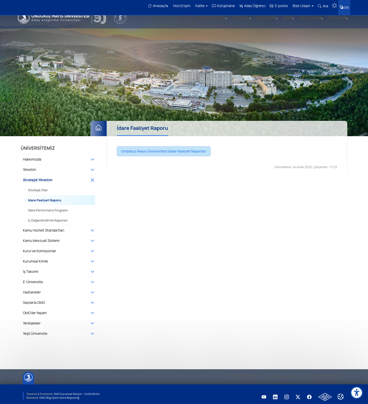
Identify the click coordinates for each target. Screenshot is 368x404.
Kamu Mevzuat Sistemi (41, 237)
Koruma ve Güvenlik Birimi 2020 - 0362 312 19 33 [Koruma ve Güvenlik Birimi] (324, 374)
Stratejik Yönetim (37, 176)
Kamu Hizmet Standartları (43, 227)
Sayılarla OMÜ (34, 299)
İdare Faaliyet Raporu (44, 197)
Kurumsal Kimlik (35, 258)
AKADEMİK (262, 23)
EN (345, 6)
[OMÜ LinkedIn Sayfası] (275, 394)
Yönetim (29, 166)
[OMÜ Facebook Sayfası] (309, 394)
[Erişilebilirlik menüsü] (356, 392)
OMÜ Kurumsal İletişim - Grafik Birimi (78, 391)
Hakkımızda (32, 156)
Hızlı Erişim (179, 5)
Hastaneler (32, 289)
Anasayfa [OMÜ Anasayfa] (156, 5)
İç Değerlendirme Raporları (48, 217)
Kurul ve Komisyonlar (39, 247)
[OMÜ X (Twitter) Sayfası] (298, 394)
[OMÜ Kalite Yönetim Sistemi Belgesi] (325, 394)
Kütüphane (221, 5)
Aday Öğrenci (250, 5)
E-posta (277, 5)
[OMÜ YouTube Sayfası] (264, 394)
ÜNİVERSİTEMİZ (204, 23)
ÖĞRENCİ (236, 23)
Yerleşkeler (32, 320)
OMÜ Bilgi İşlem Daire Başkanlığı (60, 394)
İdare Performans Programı (48, 207)
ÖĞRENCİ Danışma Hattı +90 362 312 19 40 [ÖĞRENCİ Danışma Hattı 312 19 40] (243, 374)
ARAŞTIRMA (308, 23)
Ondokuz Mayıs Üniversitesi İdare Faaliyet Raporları (163, 148)
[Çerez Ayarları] (340, 393)
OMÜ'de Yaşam (35, 309)
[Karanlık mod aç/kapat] (332, 3)
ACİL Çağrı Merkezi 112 (283, 374)
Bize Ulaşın (301, 5)
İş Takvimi (30, 268)
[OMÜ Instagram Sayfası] (287, 394)
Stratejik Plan (38, 187)
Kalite (199, 5)
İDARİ (284, 23)
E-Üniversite (33, 278)
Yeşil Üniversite (35, 330)
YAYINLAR (336, 23)
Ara (321, 6)
